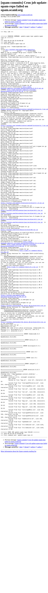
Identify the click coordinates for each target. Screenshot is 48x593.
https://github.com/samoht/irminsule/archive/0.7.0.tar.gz (22, 228)
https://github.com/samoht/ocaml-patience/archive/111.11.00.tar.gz (13, 338)
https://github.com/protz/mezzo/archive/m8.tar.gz (19, 260)
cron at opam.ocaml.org (24, 15)
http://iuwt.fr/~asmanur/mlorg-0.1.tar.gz (22, 303)
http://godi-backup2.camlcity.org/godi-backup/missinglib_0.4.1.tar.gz (22, 276)
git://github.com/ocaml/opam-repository (20, 53)
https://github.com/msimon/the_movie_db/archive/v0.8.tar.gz (23, 350)
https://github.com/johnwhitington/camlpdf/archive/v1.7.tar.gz (24, 123)
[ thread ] (26, 27)
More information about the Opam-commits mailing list (18, 521)
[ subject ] (33, 27)
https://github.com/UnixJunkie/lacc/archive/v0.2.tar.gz (22, 248)
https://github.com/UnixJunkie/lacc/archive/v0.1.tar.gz (22, 237)
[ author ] (40, 27)
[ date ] (21, 27)
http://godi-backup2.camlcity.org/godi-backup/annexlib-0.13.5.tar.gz (22, 99)
